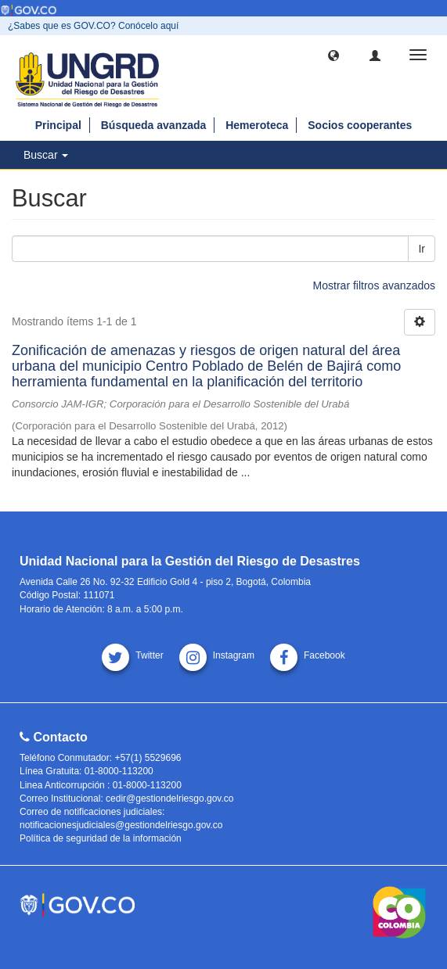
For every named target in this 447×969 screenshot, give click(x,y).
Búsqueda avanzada (154, 125)
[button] (333, 54)
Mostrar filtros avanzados (374, 285)
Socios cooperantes (360, 125)
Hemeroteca (256, 125)
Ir (421, 248)
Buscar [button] (45, 155)
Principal (58, 125)
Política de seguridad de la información (101, 838)
